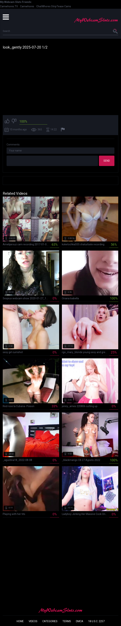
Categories (49, 621)
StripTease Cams (61, 6)
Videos (33, 621)
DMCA (79, 621)
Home (20, 621)
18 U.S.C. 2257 (96, 621)
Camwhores (27, 6)
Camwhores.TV (9, 6)
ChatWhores (43, 6)
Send (106, 160)
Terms (66, 621)
